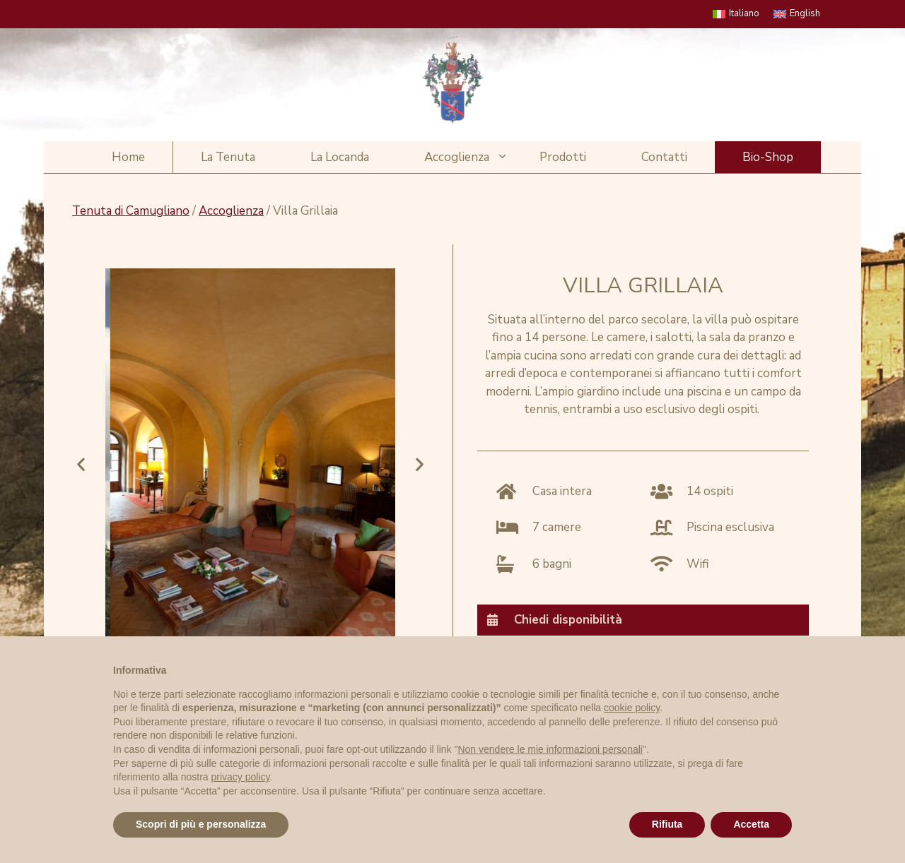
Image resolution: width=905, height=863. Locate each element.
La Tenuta (228, 157)
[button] (81, 463)
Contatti (664, 157)
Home (128, 157)
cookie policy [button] (632, 707)
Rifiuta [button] (667, 824)
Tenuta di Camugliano (130, 211)
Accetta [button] (751, 824)
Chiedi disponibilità (568, 620)
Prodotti (562, 157)
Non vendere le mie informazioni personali (549, 749)
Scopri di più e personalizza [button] (201, 824)
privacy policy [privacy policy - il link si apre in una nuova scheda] (240, 776)
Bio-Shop (767, 157)
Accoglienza (468, 157)
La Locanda (339, 157)
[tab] (643, 620)
